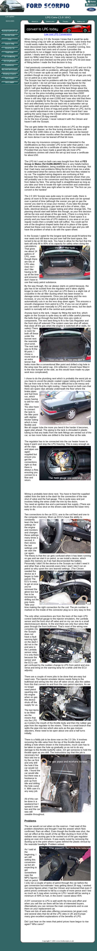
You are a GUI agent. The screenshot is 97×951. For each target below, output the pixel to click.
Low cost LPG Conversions (57, 33)
